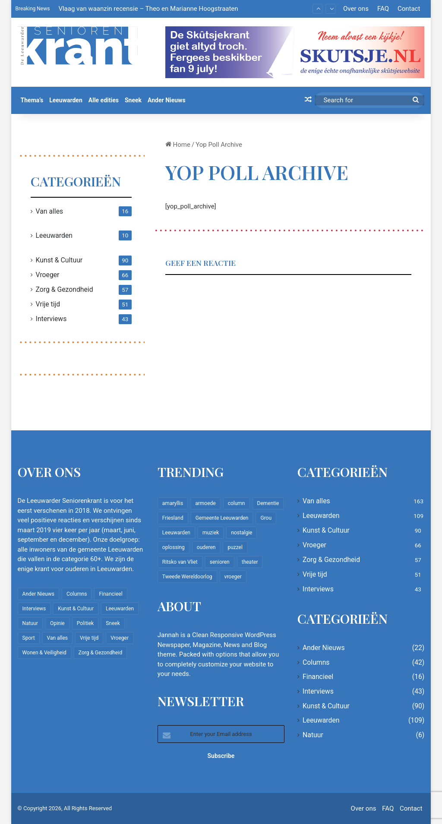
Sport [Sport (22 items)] (28, 638)
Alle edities (103, 100)
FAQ (383, 9)
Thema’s (32, 100)
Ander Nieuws (167, 100)
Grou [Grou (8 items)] (266, 518)
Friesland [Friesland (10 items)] (172, 518)
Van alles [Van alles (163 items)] (57, 638)
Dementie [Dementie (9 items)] (268, 503)
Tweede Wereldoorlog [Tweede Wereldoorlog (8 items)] (187, 577)
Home (177, 144)
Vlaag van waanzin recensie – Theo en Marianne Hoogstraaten (148, 9)
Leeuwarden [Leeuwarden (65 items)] (176, 533)
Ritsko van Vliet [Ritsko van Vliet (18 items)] (180, 562)
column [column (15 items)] (236, 503)
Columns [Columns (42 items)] (76, 594)
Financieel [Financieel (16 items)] (110, 594)
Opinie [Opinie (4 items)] (57, 623)
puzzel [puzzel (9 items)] (234, 547)
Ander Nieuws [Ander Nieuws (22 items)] (38, 594)
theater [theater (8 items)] (250, 562)
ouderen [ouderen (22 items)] (206, 547)
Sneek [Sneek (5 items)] (113, 623)
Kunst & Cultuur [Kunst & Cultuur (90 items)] (76, 609)
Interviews (51, 319)
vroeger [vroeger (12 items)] (233, 577)
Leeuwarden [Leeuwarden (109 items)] (120, 609)
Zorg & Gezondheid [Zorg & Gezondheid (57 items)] (100, 653)
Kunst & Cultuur (59, 260)
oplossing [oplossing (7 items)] (173, 547)
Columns (316, 662)
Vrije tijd (48, 304)
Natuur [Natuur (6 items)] (30, 623)
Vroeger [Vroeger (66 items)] (119, 638)
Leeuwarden (65, 100)
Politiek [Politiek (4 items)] (85, 623)
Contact (409, 9)
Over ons (356, 9)
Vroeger (48, 275)
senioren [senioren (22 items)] (220, 562)
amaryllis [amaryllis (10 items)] (172, 503)
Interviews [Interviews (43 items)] (34, 609)
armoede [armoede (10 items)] (205, 503)
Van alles (49, 211)
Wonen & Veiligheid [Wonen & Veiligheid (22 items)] (44, 653)
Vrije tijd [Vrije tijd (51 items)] (89, 638)
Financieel (318, 676)
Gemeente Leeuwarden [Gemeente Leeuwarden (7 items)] (222, 518)
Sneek (133, 100)
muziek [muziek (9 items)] (210, 533)
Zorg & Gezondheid (64, 289)
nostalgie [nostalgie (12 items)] (241, 533)
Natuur (313, 735)
